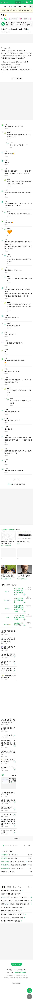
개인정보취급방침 (20, 972)
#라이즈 (24, 55)
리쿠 (13, 18)
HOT (5, 6)
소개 (6, 970)
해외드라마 (28, 25)
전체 (3, 585)
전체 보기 (4, 871)
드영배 (24, 6)
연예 (19, 6)
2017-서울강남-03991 (17, 977)
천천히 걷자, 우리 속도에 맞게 (14, 861)
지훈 (23, 18)
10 (19, 845)
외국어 (13, 25)
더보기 (13, 775)
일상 (15, 6)
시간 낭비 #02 (9, 855)
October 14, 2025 (22, 62)
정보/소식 (14, 585)
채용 (25, 970)
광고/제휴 (20, 970)
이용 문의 (12, 970)
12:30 (29, 887)
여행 (7, 25)
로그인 (9, 484)
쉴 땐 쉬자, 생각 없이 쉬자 (12, 868)
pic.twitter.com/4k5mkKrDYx (16, 58)
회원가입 (18, 2)
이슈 (10, 6)
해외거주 (20, 25)
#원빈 (29, 55)
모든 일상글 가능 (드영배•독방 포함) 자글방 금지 (15, 10)
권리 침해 (10, 972)
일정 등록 (12, 871)
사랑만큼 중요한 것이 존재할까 (14, 865)
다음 (24, 845)
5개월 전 (2, 32)
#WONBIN (4, 58)
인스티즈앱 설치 (16, 964)
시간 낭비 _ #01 (10, 858)
